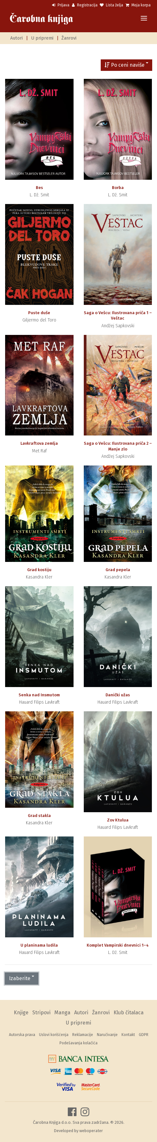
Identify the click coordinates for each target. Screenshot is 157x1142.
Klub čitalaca (129, 1013)
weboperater (91, 1130)
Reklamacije (82, 1034)
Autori (16, 38)
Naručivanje (107, 1034)
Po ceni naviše (125, 65)
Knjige (21, 1013)
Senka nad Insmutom (39, 694)
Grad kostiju (39, 569)
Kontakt (128, 1034)
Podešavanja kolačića (78, 1043)
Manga (62, 1013)
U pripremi (42, 38)
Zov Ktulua (118, 820)
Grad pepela (118, 569)
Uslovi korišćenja (53, 1034)
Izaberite (19, 978)
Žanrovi (68, 38)
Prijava (60, 5)
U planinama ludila (39, 945)
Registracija (85, 5)
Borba (118, 187)
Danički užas (118, 694)
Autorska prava (22, 1034)
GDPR (143, 1034)
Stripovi (41, 1013)
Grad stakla (39, 815)
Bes (39, 187)
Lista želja (111, 5)
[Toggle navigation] (144, 18)
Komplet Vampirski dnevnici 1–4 (118, 945)
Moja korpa (138, 5)
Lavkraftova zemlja (39, 443)
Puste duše (39, 312)
